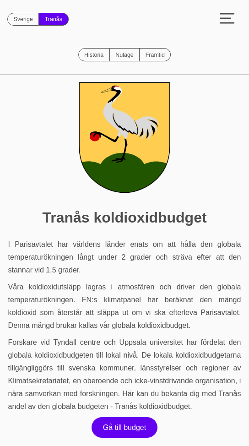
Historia (93, 55)
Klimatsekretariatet (38, 381)
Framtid (155, 55)
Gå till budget (124, 427)
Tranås (53, 19)
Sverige (22, 19)
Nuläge (124, 55)
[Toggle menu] (227, 19)
